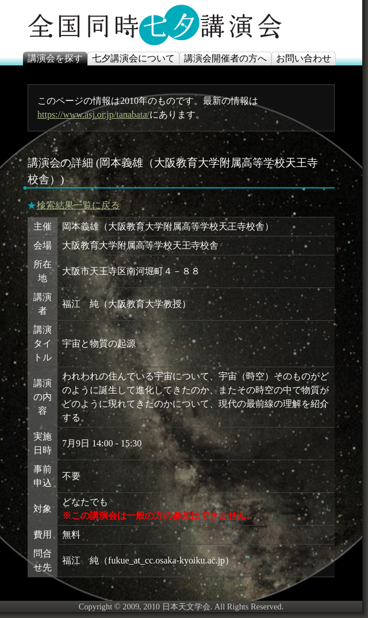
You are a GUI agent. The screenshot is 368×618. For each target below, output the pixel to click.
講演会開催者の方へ (225, 58)
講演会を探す (55, 58)
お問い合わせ (303, 58)
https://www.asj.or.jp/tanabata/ (93, 114)
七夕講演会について (133, 58)
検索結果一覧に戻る (78, 205)
